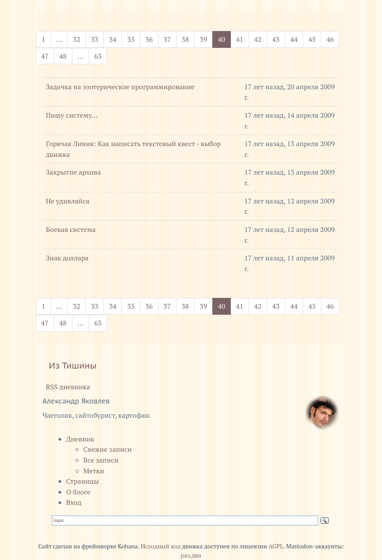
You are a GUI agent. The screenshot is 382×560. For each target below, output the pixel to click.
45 (312, 39)
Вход (74, 502)
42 (257, 39)
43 (276, 39)
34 (112, 39)
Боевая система (71, 229)
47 (45, 56)
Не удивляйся (68, 201)
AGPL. (276, 546)
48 (63, 56)
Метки (94, 471)
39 (203, 39)
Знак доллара (67, 258)
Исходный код (160, 546)
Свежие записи (108, 449)
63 (98, 56)
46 (330, 39)
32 (76, 39)
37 (167, 39)
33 (94, 39)
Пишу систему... (72, 115)
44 (294, 39)
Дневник (80, 439)
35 (130, 39)
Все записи (101, 460)
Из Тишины (73, 365)
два (196, 555)
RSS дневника (66, 386)
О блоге (78, 492)
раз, (186, 555)
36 (148, 39)
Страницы (82, 481)
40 (224, 39)
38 (185, 39)
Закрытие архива (73, 172)
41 (239, 39)
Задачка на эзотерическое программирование (120, 86)
